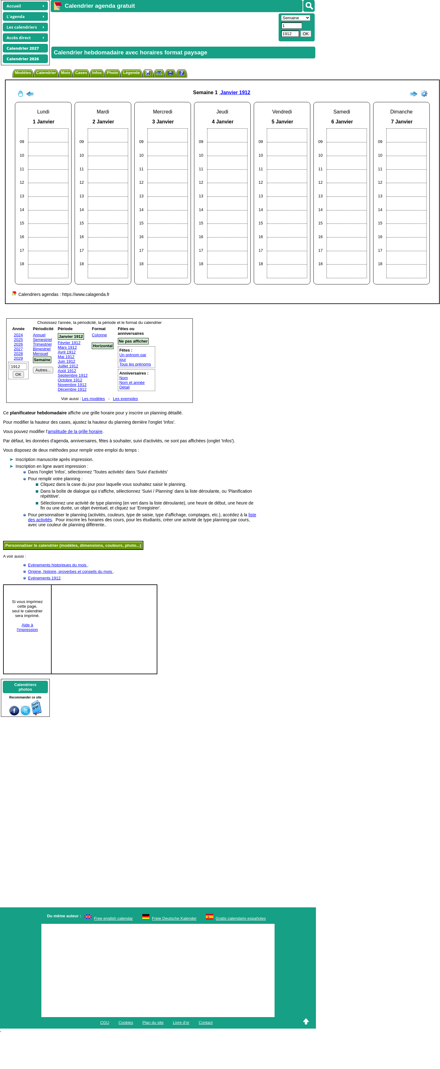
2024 (18, 335)
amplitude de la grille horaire (75, 431)
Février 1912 (69, 342)
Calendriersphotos (25, 687)
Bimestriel (42, 349)
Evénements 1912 (44, 578)
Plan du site (153, 1022)
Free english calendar (113, 918)
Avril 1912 (67, 352)
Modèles (23, 72)
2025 (18, 339)
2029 (18, 358)
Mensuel (40, 353)
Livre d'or (181, 1022)
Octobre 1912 (70, 380)
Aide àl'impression (27, 627)
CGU (104, 1022)
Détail (124, 387)
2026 (18, 344)
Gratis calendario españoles (241, 918)
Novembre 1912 (72, 384)
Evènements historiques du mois (57, 565)
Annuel (39, 335)
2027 (18, 349)
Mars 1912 (67, 347)
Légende (131, 72)
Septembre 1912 (73, 375)
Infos (97, 72)
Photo (112, 72)
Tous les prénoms (135, 364)
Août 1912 (67, 370)
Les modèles (93, 398)
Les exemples (125, 398)
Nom (123, 378)
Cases (81, 72)
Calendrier (46, 72)
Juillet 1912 (68, 366)
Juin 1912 (66, 361)
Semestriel (42, 339)
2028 (18, 353)
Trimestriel (42, 344)
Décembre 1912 (72, 389)
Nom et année (132, 382)
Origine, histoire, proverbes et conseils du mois (70, 571)
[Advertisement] (124, 27)
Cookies (125, 1022)
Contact (206, 1022)
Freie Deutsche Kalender (174, 918)
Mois (65, 72)
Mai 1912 (66, 356)
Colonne (99, 335)
